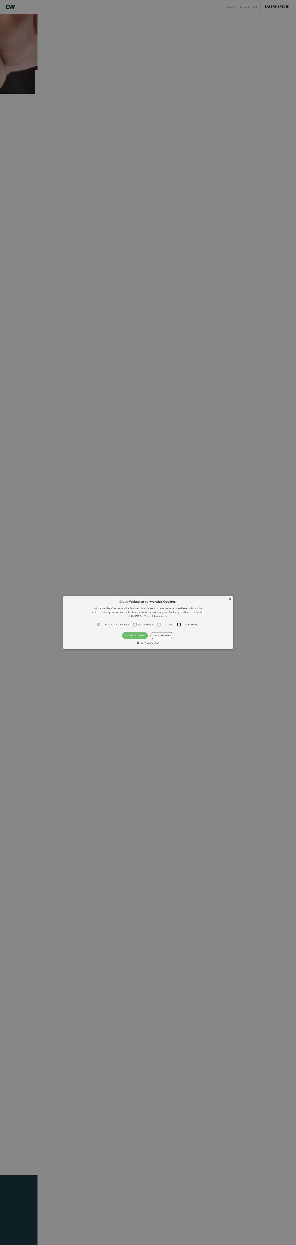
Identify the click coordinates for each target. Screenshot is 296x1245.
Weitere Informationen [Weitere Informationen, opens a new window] (155, 616)
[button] (98, 624)
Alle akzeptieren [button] (135, 635)
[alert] (148, 622)
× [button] (229, 599)
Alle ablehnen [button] (162, 635)
